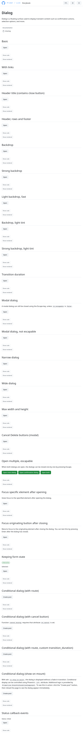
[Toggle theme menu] (72, 3)
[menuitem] (25, 31)
